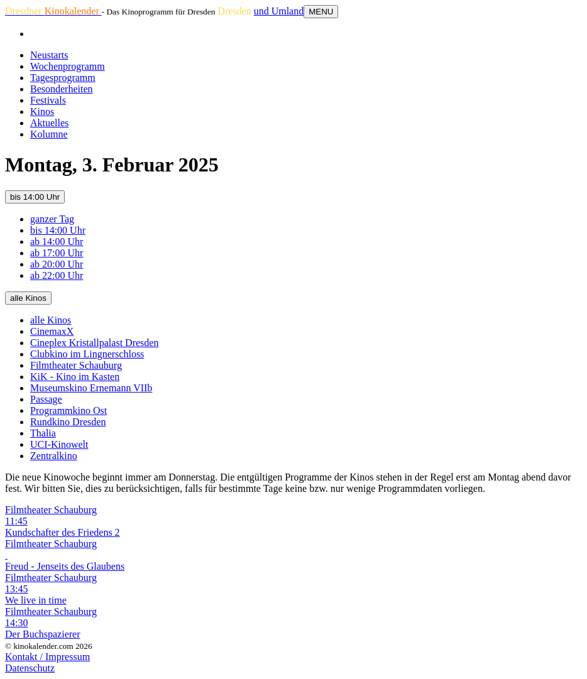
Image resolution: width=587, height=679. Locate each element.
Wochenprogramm (67, 66)
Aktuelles (49, 122)
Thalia (43, 433)
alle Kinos (28, 298)
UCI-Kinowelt (59, 444)
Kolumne (49, 134)
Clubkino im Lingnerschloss (87, 354)
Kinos (42, 111)
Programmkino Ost (68, 410)
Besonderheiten (61, 89)
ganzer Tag (52, 219)
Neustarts (49, 55)
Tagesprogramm (63, 77)
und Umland (279, 11)
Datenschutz (30, 668)
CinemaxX (52, 331)
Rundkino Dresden (68, 421)
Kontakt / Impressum (47, 656)
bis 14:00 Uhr (35, 197)
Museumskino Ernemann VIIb (91, 388)
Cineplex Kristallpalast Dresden (94, 342)
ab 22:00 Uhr (56, 275)
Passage (46, 399)
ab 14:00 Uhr (56, 241)
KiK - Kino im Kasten (74, 376)
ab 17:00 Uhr (56, 252)
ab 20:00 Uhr (56, 264)
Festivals (48, 100)
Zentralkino (53, 455)
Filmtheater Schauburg (76, 365)
